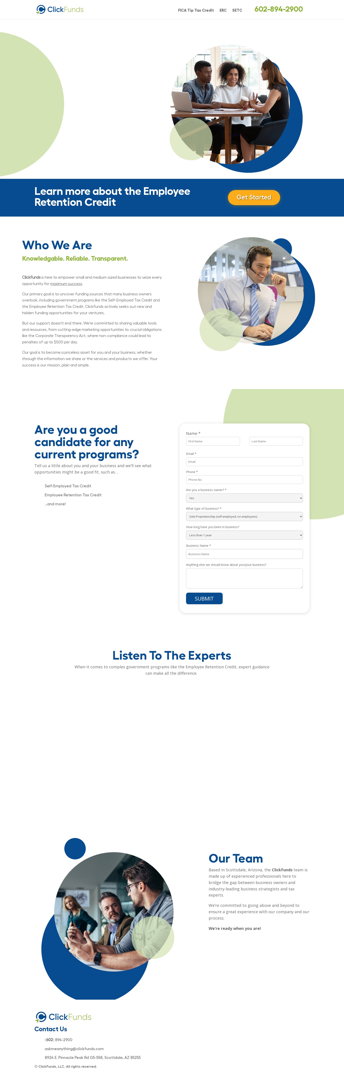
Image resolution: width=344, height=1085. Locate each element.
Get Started (254, 197)
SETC (237, 10)
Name (193, 433)
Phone (192, 472)
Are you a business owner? (206, 490)
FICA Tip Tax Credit (196, 10)
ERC (223, 10)
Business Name (198, 545)
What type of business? (204, 508)
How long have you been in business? (212, 527)
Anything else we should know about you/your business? (226, 565)
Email (191, 454)
